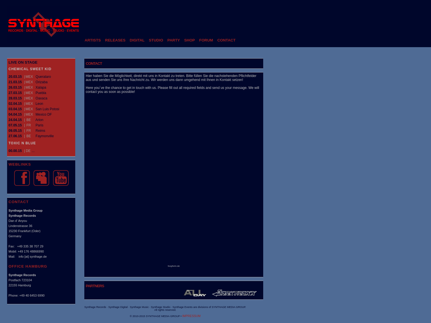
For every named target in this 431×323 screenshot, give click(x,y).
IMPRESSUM (191, 316)
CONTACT (226, 40)
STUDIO (156, 40)
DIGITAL (137, 40)
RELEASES (115, 40)
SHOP (189, 40)
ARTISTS (93, 40)
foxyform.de (174, 266)
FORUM (206, 40)
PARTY (174, 40)
